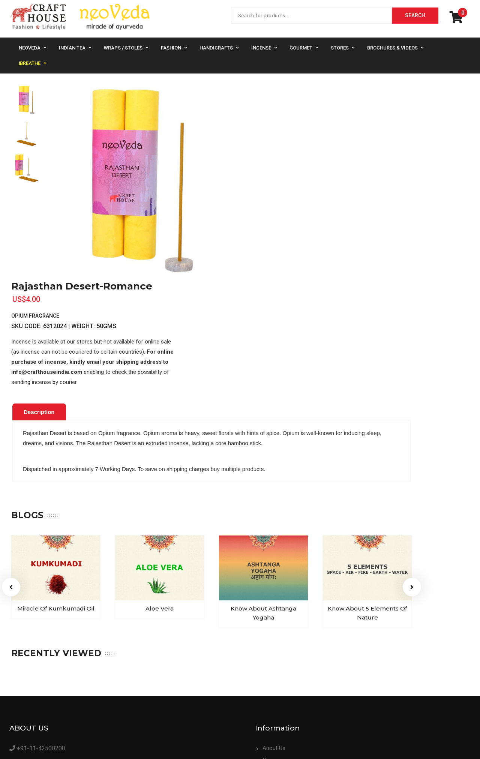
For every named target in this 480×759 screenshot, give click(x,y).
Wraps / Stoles (123, 48)
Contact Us (388, 631)
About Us (266, 631)
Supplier (264, 667)
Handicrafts (216, 48)
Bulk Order (267, 655)
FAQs (380, 643)
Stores (340, 48)
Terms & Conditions (398, 667)
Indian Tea (72, 48)
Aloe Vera (160, 491)
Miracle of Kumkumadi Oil (55, 491)
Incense (261, 48)
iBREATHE (29, 63)
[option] (26, 100)
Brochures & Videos (392, 48)
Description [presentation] (39, 295)
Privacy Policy (391, 655)
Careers (264, 643)
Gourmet (301, 48)
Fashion (171, 48)
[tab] (39, 295)
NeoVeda (29, 48)
